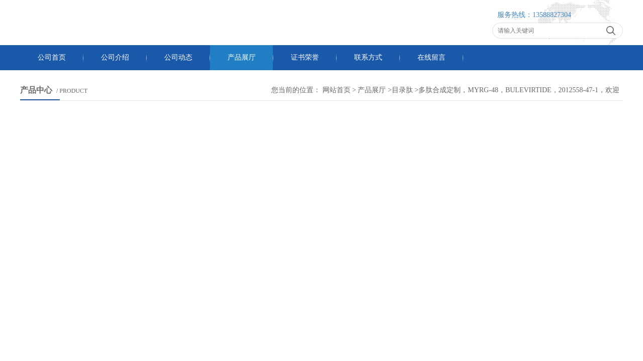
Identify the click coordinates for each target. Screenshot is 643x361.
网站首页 (337, 90)
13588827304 (551, 15)
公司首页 (52, 57)
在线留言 (431, 57)
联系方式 (368, 57)
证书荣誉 (305, 57)
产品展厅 (242, 57)
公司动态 (178, 57)
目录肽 (402, 90)
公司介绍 (115, 57)
